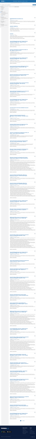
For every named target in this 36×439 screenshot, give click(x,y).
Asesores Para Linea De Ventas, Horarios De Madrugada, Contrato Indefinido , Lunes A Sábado (19, 355)
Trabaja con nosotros (25, 431)
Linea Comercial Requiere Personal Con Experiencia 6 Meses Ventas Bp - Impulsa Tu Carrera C (19, 261)
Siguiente (24, 420)
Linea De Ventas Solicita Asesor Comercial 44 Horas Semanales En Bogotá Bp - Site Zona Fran (19, 83)
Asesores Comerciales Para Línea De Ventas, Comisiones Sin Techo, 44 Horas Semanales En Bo (19, 295)
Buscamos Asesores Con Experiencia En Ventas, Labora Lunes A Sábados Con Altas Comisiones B (19, 158)
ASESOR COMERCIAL (14, 26)
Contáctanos (24, 433)
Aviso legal (31, 430)
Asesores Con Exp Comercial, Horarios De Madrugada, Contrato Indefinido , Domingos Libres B (19, 116)
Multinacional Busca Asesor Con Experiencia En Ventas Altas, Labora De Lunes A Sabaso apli (18, 217)
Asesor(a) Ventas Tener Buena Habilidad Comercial (19, 107)
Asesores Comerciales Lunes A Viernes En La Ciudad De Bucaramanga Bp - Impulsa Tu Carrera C (19, 363)
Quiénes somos (24, 430)
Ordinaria (2, 22)
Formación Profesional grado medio (4, 18)
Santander (2, 8)
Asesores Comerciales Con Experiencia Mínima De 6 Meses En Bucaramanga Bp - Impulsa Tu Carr (19, 75)
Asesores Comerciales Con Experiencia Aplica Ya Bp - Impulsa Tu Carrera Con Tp (19, 50)
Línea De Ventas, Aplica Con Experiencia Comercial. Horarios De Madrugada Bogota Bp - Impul (19, 235)
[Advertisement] (21, 12)
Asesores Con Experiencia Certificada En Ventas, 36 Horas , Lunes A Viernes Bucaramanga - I (19, 133)
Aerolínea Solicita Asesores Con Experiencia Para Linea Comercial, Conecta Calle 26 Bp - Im (19, 124)
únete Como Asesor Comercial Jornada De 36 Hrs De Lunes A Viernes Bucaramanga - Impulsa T (19, 141)
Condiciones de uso (32, 431)
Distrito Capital (2, 7)
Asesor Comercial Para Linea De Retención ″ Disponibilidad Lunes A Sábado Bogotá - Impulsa (19, 303)
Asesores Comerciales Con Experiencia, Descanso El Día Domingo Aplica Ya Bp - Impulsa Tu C (19, 269)
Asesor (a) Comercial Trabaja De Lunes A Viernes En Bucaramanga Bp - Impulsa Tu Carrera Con (19, 91)
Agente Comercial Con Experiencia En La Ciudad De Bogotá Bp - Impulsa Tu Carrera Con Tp (19, 397)
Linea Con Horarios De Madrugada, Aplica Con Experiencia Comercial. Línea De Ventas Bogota (18, 175)
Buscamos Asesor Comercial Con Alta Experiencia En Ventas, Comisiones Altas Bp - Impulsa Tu (19, 149)
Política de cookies (32, 432)
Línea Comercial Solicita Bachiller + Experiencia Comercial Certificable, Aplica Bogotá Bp (18, 371)
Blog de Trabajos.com (25, 432)
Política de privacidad (32, 433)
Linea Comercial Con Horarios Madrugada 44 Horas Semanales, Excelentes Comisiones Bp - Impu (19, 66)
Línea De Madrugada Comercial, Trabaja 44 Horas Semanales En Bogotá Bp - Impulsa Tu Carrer (19, 41)
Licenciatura (2, 19)
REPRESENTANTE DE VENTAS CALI (16, 18)
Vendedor (11, 33)
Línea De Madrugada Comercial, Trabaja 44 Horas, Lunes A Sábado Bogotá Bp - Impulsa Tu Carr (19, 329)
